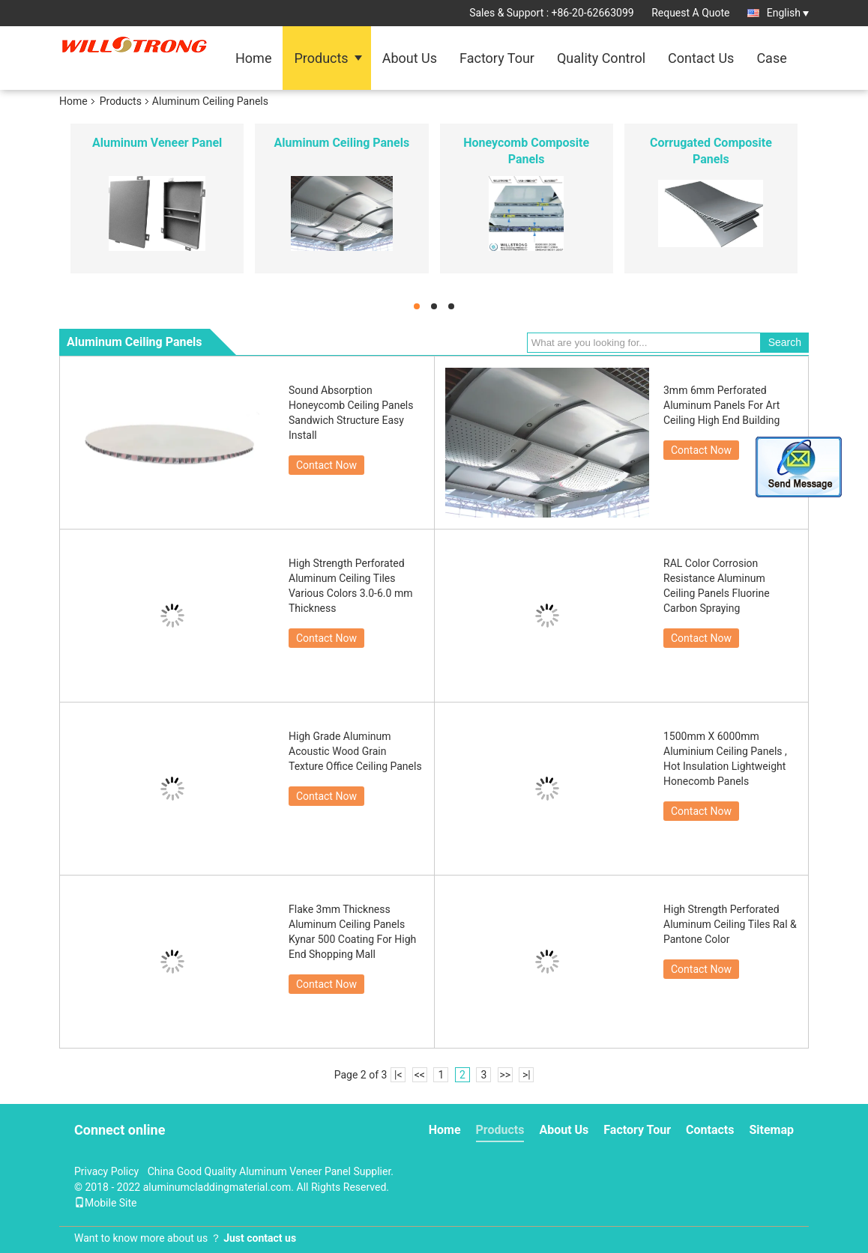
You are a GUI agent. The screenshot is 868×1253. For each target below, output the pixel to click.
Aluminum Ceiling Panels (342, 143)
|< (398, 1075)
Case (771, 58)
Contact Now (326, 465)
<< (420, 1075)
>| (526, 1075)
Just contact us (259, 1238)
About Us (409, 58)
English (788, 13)
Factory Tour (496, 58)
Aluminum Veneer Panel (157, 143)
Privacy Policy (106, 1171)
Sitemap (771, 1130)
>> (504, 1075)
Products (321, 58)
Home (253, 58)
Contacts (710, 1130)
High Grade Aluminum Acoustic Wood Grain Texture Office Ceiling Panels (355, 751)
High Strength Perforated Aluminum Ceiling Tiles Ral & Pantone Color (730, 924)
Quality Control (601, 58)
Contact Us (701, 58)
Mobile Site (105, 1203)
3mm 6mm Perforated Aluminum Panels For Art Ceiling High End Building (721, 405)
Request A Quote (690, 13)
